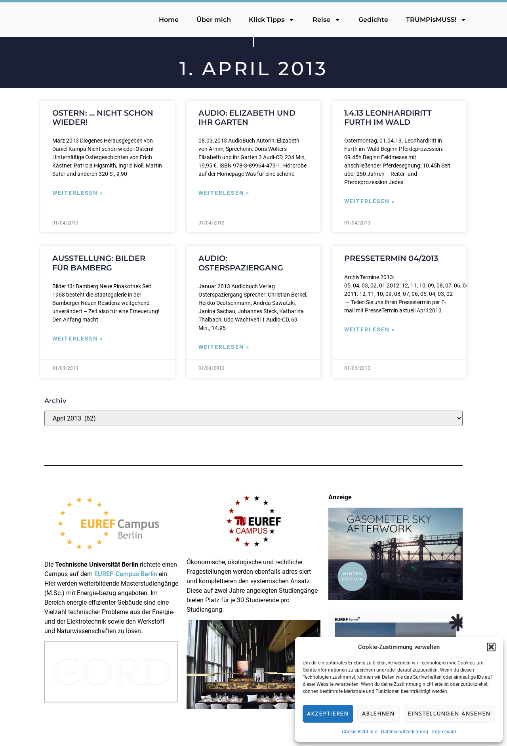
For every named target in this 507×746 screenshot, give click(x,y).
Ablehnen (378, 714)
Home (169, 19)
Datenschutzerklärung (404, 732)
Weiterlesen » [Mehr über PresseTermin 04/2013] (369, 329)
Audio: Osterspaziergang (240, 262)
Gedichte (373, 19)
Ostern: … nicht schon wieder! (102, 117)
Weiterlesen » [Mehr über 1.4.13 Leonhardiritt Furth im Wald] (369, 201)
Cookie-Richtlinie (359, 732)
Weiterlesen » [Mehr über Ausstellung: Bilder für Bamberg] (77, 338)
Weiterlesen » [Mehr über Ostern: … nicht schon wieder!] (77, 193)
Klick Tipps (272, 20)
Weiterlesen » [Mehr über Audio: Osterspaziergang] (224, 347)
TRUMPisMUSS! (436, 20)
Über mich (213, 19)
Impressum (444, 732)
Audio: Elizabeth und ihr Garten (246, 117)
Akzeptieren (328, 714)
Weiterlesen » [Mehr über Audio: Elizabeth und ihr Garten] (224, 193)
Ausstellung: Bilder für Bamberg (98, 262)
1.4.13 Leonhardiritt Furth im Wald (388, 117)
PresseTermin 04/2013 (391, 258)
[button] (491, 647)
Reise (327, 20)
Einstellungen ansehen (449, 714)
